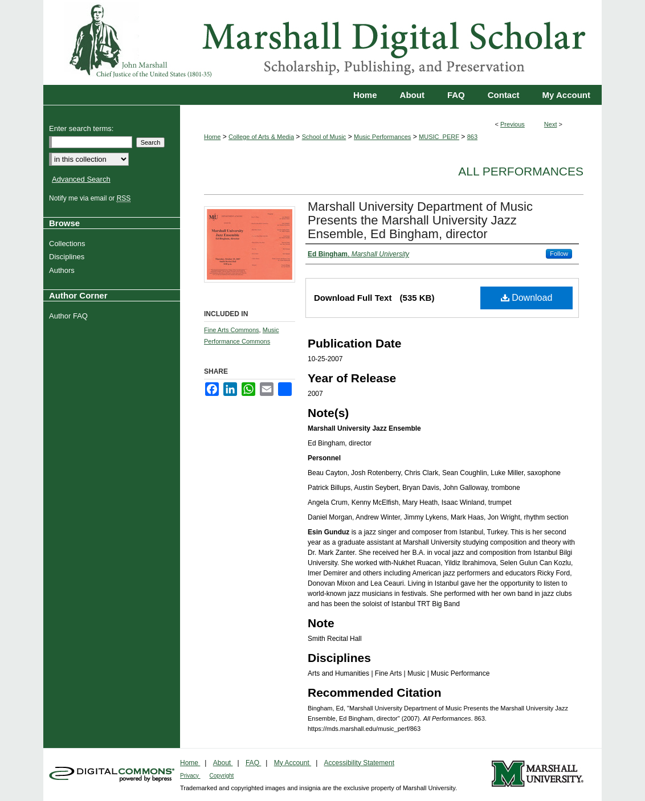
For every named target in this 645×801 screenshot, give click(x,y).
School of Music (324, 136)
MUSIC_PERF (439, 136)
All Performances (520, 171)
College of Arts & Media (261, 136)
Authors (63, 270)
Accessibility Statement (359, 763)
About (223, 763)
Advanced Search (81, 179)
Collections (68, 243)
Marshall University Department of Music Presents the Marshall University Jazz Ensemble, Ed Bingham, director (420, 220)
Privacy (190, 776)
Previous (512, 124)
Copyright (222, 776)
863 (472, 136)
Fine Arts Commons (231, 329)
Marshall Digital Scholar (322, 42)
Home (212, 136)
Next (550, 124)
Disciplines (68, 256)
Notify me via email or (91, 198)
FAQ (253, 763)
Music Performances (382, 136)
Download (527, 298)
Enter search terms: (81, 128)
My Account (292, 763)
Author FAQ (70, 316)
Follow (559, 253)
